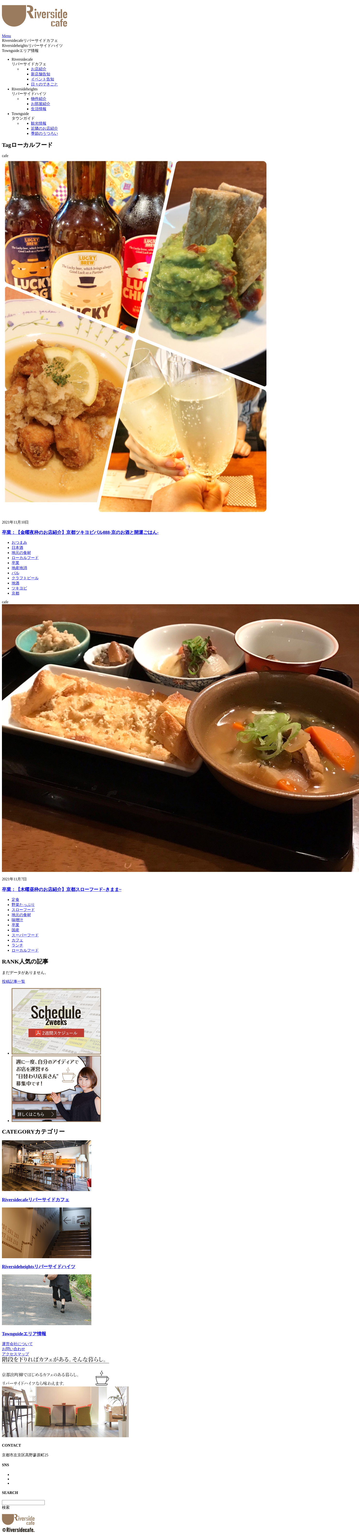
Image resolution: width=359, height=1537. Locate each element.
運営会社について (17, 1344)
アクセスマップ (15, 1354)
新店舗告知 (40, 74)
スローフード (23, 910)
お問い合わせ (13, 1349)
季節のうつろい (44, 133)
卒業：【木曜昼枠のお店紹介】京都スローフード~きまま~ (61, 889)
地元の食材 (21, 553)
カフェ (17, 940)
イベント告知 (42, 79)
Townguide (20, 51)
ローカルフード (25, 558)
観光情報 (38, 123)
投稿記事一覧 (13, 981)
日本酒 (17, 548)
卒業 (15, 563)
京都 (15, 593)
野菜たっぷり (23, 905)
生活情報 (38, 109)
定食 (15, 900)
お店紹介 (38, 69)
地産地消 (19, 568)
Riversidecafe (30, 40)
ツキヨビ (19, 588)
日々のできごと (44, 84)
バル (15, 573)
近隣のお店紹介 (44, 128)
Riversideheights (32, 45)
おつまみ (19, 542)
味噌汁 (17, 920)
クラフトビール (25, 578)
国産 (15, 930)
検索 (6, 1507)
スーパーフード (25, 935)
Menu (6, 36)
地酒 (15, 583)
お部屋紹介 (40, 104)
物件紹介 (38, 99)
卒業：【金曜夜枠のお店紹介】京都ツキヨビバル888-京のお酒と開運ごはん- (80, 532)
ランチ (17, 945)
